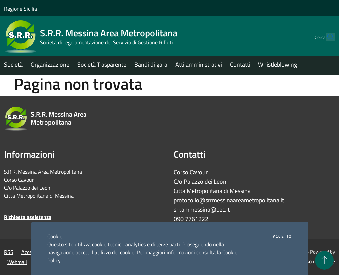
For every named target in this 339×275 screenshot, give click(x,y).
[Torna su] (324, 260)
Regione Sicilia (20, 9)
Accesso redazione (314, 261)
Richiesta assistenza (27, 217)
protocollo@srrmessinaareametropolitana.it (229, 200)
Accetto (282, 236)
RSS (8, 252)
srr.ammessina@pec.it (202, 209)
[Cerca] (327, 37)
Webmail (17, 262)
